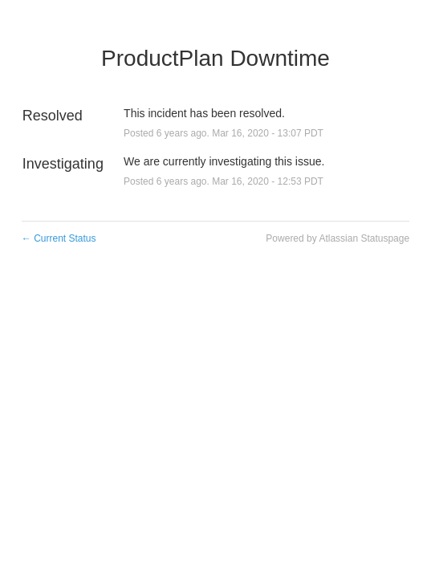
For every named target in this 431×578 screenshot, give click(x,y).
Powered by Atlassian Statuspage (337, 238)
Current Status (59, 238)
